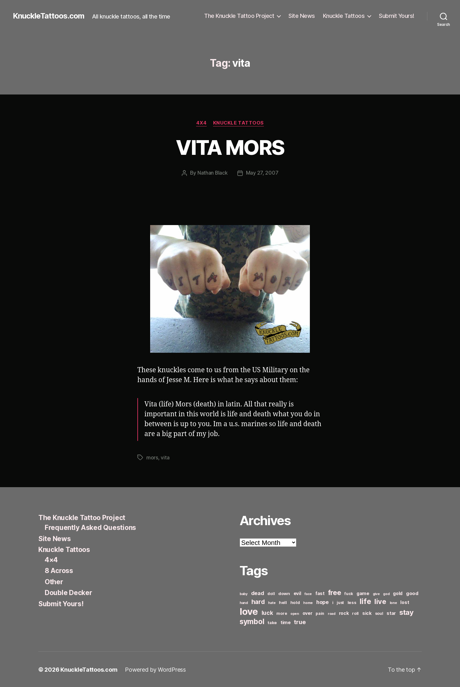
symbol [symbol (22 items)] (252, 620)
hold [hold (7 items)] (295, 601)
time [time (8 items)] (285, 621)
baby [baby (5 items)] (244, 593)
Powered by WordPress (155, 669)
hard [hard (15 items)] (258, 601)
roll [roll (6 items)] (355, 612)
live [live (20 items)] (380, 601)
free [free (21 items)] (334, 592)
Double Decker (68, 592)
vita (165, 457)
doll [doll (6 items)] (271, 593)
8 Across (59, 570)
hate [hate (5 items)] (271, 602)
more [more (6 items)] (281, 612)
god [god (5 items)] (386, 593)
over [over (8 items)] (307, 612)
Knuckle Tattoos (344, 15)
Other (54, 581)
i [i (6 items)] (333, 602)
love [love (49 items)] (249, 610)
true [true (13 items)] (299, 621)
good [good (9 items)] (412, 593)
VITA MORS (230, 147)
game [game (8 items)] (362, 592)
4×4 (51, 559)
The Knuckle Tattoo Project (239, 15)
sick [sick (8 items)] (367, 612)
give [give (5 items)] (376, 593)
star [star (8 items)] (391, 612)
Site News (301, 15)
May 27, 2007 (262, 173)
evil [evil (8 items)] (297, 592)
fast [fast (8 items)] (320, 592)
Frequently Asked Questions (90, 527)
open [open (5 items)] (294, 613)
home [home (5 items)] (308, 602)
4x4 (201, 123)
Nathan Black (212, 173)
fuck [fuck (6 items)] (348, 593)
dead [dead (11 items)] (257, 592)
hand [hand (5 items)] (244, 602)
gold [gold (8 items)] (397, 592)
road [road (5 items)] (331, 613)
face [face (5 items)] (308, 593)
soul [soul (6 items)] (379, 612)
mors (152, 457)
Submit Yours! (396, 15)
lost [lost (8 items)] (404, 601)
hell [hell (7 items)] (283, 601)
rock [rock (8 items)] (344, 612)
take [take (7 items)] (272, 621)
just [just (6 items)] (340, 602)
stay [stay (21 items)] (406, 612)
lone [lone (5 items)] (393, 602)
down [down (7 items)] (284, 592)
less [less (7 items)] (352, 601)
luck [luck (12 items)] (267, 612)
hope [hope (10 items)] (322, 602)
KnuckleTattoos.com (48, 16)
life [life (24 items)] (365, 600)
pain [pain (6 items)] (320, 612)
